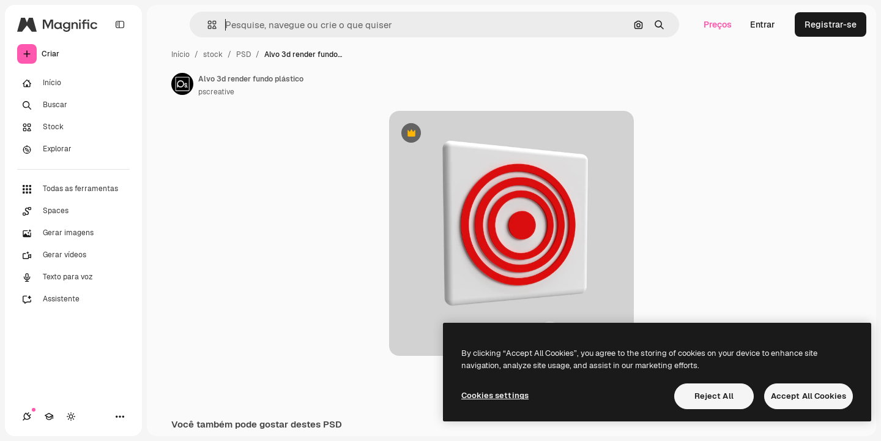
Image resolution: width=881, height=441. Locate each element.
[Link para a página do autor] (182, 84)
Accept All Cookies (808, 396)
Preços (718, 24)
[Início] (73, 83)
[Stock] (73, 127)
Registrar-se (831, 24)
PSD (243, 54)
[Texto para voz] (73, 277)
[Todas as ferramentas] (73, 189)
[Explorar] (73, 149)
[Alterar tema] (71, 416)
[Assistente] (73, 299)
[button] (207, 24)
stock (213, 54)
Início (180, 54)
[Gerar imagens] (73, 233)
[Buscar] (73, 105)
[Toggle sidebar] (120, 24)
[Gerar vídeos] (73, 255)
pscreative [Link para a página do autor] (216, 92)
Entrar (762, 24)
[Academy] (49, 416)
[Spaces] (73, 211)
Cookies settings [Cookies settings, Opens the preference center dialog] (495, 395)
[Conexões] (27, 416)
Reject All (714, 396)
